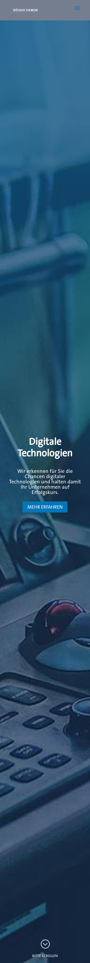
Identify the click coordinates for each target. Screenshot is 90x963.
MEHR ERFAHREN (45, 507)
